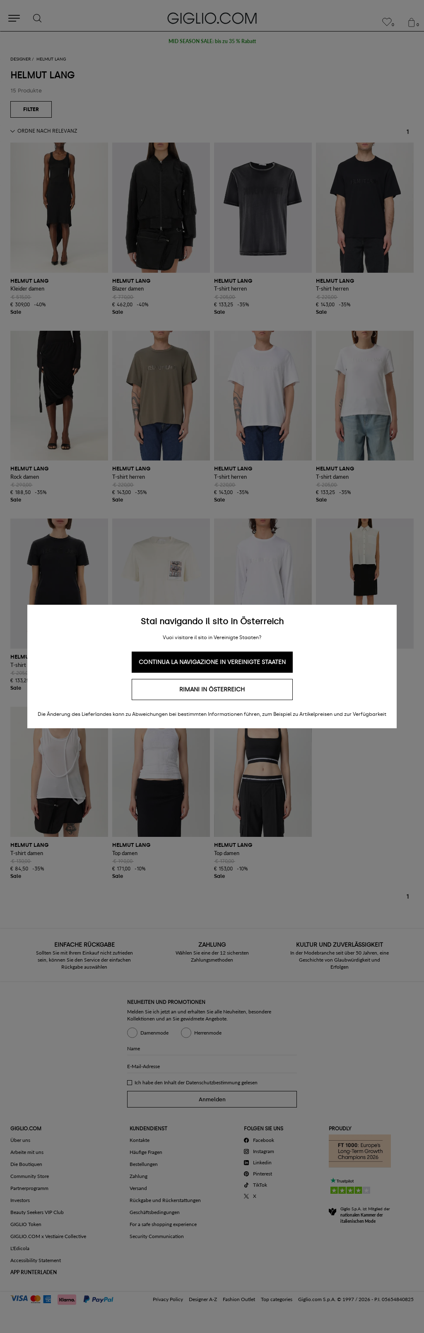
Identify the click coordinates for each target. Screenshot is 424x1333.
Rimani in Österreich (212, 689)
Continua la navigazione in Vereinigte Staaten (212, 662)
